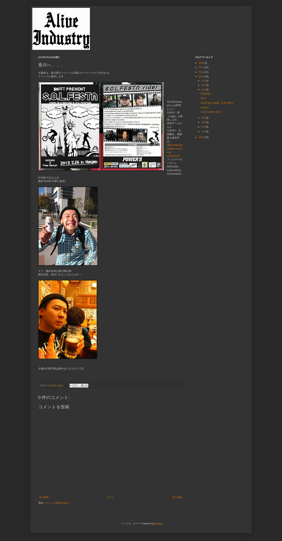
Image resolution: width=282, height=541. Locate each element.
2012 (201, 137)
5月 (203, 89)
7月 (203, 80)
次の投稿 (44, 497)
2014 (201, 72)
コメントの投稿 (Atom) (56, 503)
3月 (203, 122)
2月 (203, 126)
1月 (203, 131)
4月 (203, 117)
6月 (203, 85)
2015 (201, 67)
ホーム (110, 497)
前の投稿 (177, 497)
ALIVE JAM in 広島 (211, 112)
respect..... (206, 107)
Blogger (159, 523)
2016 (201, 63)
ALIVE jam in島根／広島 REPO (217, 103)
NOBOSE (206, 93)
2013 (201, 76)
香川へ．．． (208, 98)
